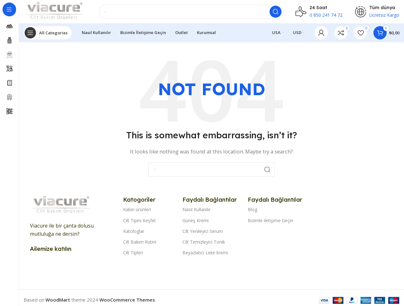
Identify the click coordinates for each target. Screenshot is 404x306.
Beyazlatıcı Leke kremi (205, 254)
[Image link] (61, 207)
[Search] (191, 12)
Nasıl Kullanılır (196, 211)
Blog (252, 211)
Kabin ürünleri (137, 211)
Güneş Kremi (195, 222)
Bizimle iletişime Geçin (270, 222)
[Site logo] (55, 12)
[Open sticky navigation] (48, 34)
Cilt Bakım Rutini (139, 244)
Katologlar (133, 233)
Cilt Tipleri (133, 254)
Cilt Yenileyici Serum (202, 233)
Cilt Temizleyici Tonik (203, 244)
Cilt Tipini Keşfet (139, 222)
